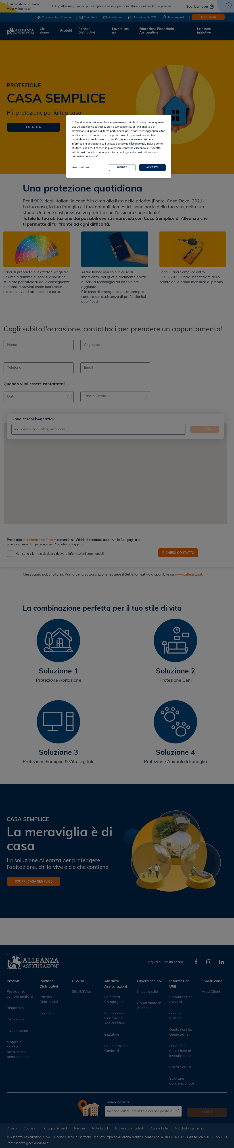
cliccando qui (137, 143)
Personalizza (80, 167)
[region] (118, 146)
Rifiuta (122, 167)
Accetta (152, 167)
